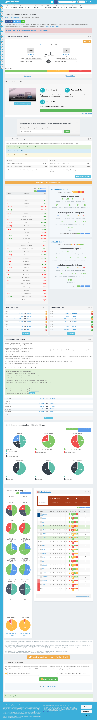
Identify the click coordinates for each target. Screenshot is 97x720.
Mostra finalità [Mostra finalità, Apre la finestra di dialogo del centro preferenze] (86, 715)
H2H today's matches (49, 686)
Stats (21, 6)
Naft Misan (44, 568)
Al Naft (43, 557)
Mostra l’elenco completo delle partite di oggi (48, 182)
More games (48, 418)
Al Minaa (44, 572)
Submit (67, 131)
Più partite (26, 333)
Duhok (43, 549)
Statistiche (59, 189)
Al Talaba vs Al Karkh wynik (51, 26)
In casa (38, 191)
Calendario (73, 6)
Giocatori (56, 6)
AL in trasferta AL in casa (85, 431)
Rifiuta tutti (86, 711)
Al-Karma (44, 533)
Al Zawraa (44, 529)
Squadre (48, 6)
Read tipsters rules (87, 113)
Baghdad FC (45, 580)
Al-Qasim (44, 588)
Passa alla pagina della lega (83, 596)
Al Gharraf (44, 565)
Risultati (14, 6)
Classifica (35, 6)
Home (7, 6)
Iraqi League (27, 76)
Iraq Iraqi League (45, 45)
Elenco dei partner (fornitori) (50, 711)
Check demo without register (22, 103)
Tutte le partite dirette (72, 428)
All (39, 188)
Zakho (43, 541)
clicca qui (32, 393)
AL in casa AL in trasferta (84, 428)
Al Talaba (44, 525)
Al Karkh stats (35, 391)
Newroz (43, 545)
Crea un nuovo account (66, 111)
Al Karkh (44, 537)
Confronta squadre (48, 679)
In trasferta (43, 191)
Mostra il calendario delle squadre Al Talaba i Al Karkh (48, 657)
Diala (43, 561)
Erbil (43, 522)
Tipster (27, 6)
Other (81, 6)
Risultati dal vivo (70, 76)
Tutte (35, 191)
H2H (42, 6)
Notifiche (87, 41)
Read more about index (83, 176)
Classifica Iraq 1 (45, 492)
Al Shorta (44, 518)
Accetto (86, 706)
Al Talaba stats (35, 389)
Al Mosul (44, 553)
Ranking (64, 6)
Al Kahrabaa (45, 576)
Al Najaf (43, 584)
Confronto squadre (14, 17)
